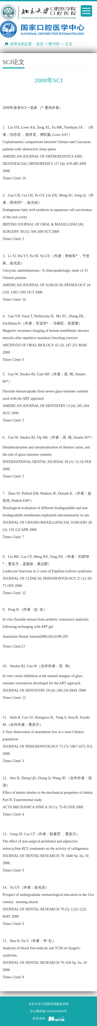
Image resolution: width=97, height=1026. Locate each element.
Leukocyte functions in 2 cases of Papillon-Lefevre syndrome (48, 571)
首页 (39, 44)
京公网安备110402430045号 (48, 1011)
